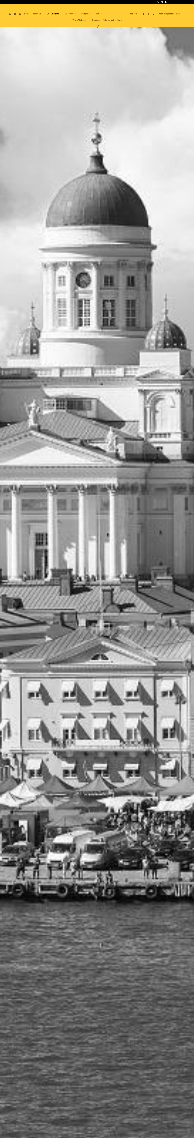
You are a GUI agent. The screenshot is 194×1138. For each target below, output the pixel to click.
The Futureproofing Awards (169, 14)
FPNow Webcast (78, 20)
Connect (96, 20)
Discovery (69, 14)
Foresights (84, 14)
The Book (133, 14)
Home (26, 14)
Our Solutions (53, 14)
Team (97, 14)
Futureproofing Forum (112, 20)
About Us (37, 14)
